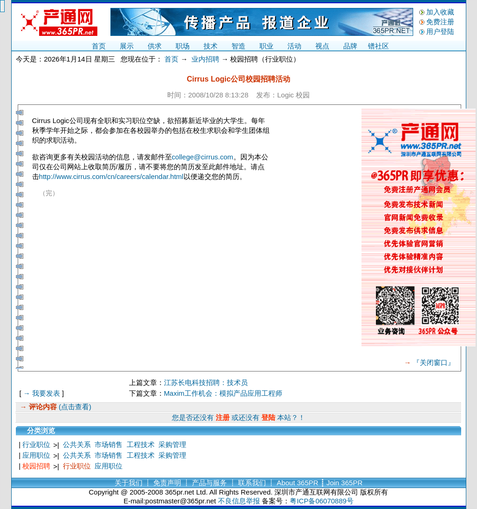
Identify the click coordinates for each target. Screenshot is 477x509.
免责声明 (167, 483)
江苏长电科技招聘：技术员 (206, 382)
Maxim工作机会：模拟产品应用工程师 (223, 393)
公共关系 (77, 444)
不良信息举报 (239, 501)
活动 (294, 46)
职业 (266, 46)
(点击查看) (74, 407)
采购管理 (172, 444)
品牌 (350, 46)
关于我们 (129, 483)
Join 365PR (345, 483)
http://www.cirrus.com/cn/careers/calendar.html (111, 176)
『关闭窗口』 (434, 362)
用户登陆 (440, 31)
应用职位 (36, 455)
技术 (211, 46)
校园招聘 (36, 466)
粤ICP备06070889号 (322, 501)
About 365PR (297, 483)
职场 (183, 46)
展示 (127, 46)
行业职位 (36, 444)
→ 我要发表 (41, 393)
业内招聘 (205, 59)
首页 (99, 46)
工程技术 (141, 444)
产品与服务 (209, 483)
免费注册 (440, 22)
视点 (322, 46)
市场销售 (109, 444)
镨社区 (378, 46)
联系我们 (252, 483)
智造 (238, 46)
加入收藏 (440, 12)
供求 (155, 46)
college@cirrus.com (202, 157)
